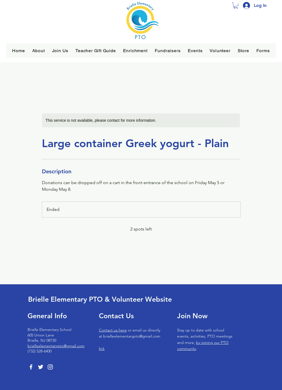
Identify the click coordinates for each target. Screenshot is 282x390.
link (102, 348)
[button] (38, 50)
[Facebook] (31, 367)
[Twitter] (40, 367)
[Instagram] (50, 367)
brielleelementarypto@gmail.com (56, 345)
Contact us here (113, 330)
